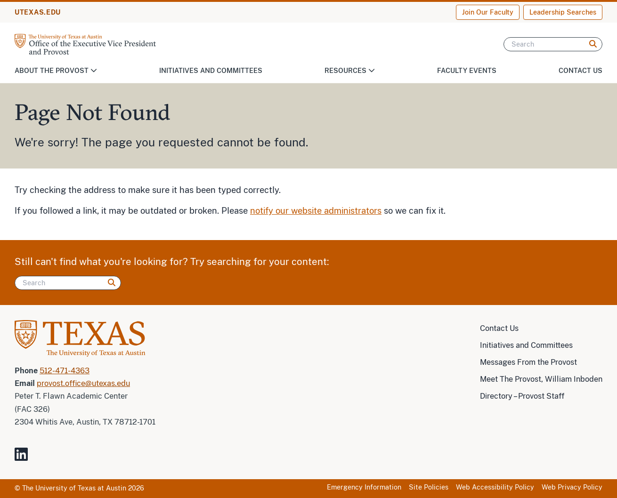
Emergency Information (364, 487)
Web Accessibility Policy (495, 487)
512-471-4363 (64, 370)
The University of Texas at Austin (74, 488)
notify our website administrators (316, 211)
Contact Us (580, 70)
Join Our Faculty (487, 12)
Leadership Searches (562, 12)
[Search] (552, 44)
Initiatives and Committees (210, 70)
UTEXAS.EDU (38, 12)
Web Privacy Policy (572, 487)
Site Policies (428, 487)
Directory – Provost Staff (522, 396)
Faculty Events (466, 70)
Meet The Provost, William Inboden (541, 379)
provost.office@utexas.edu (83, 383)
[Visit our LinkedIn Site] (25, 458)
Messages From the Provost (528, 362)
